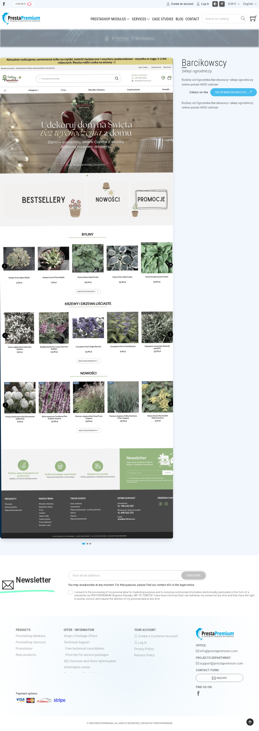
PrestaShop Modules (33, 640)
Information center (80, 669)
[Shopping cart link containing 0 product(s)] (253, 18)
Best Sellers (28, 663)
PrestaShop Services (33, 645)
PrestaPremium (103, 724)
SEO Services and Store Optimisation (92, 663)
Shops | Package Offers (84, 640)
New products (29, 657)
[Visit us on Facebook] (4, 4)
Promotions (27, 651)
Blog (179, 19)
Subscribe (193, 575)
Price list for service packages (90, 657)
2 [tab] (88, 544)
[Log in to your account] (203, 3)
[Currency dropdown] (234, 4)
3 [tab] (91, 544)
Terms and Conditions (151, 663)
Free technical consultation (87, 651)
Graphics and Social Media (85, 675)
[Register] (180, 3)
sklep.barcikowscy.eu (233, 92)
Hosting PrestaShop (81, 681)
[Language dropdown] (250, 4)
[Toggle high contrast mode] (215, 4)
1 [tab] (83, 544)
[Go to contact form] (23, 4)
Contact (192, 19)
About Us (74, 686)
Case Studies (162, 19)
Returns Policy (147, 658)
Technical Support (80, 645)
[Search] (221, 18)
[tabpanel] (86, 298)
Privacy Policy (147, 652)
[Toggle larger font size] (222, 4)
